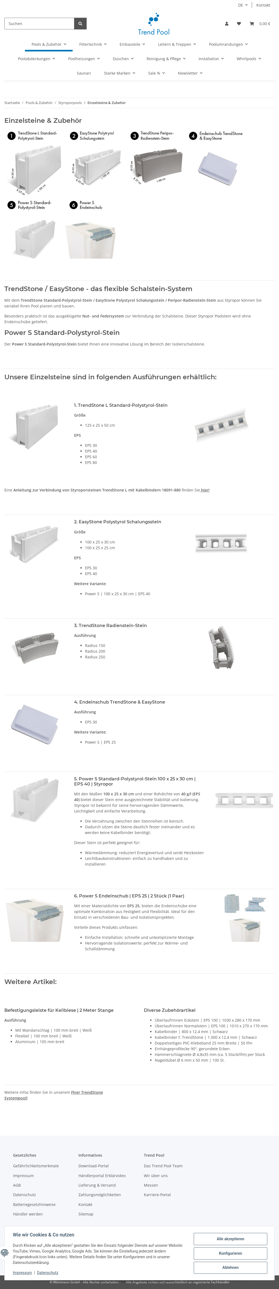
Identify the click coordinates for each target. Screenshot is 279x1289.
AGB (17, 1185)
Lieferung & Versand (97, 1185)
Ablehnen (230, 1267)
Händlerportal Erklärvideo (102, 1175)
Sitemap (85, 1214)
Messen (151, 1185)
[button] (227, 23)
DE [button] (240, 5)
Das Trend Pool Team (163, 1165)
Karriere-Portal (157, 1194)
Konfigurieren (229, 1253)
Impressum (22, 1272)
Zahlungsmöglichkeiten (99, 1194)
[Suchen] (39, 23)
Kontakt (263, 5)
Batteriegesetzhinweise (34, 1204)
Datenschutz (48, 1272)
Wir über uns (156, 1175)
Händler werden (28, 1214)
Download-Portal (93, 1165)
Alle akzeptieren (230, 1239)
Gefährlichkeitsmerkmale (36, 1165)
